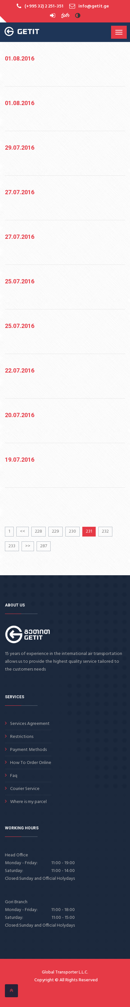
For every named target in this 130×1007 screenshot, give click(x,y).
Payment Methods (28, 750)
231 (89, 531)
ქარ (65, 16)
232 (105, 531)
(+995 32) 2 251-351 (43, 6)
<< (22, 531)
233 (11, 546)
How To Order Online (30, 763)
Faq (13, 776)
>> (27, 546)
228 (38, 531)
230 (72, 531)
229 (55, 531)
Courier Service (25, 789)
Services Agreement (30, 724)
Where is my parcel (28, 802)
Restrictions (21, 737)
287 (43, 546)
